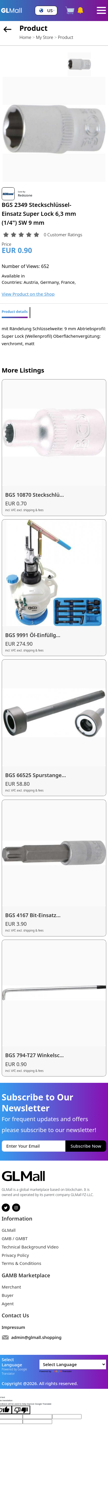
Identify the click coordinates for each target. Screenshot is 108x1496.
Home (25, 37)
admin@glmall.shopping (36, 1337)
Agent (8, 1303)
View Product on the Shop (28, 294)
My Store (44, 37)
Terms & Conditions (21, 1263)
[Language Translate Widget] (72, 1364)
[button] (46, 10)
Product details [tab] (15, 311)
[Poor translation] (21, 1410)
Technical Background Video (30, 1247)
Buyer (8, 1295)
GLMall (9, 1230)
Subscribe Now (86, 1146)
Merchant (11, 1287)
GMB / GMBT (15, 1238)
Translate (61, 1371)
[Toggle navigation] (101, 10)
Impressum (13, 1327)
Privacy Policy (15, 1255)
